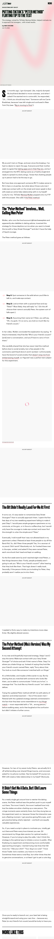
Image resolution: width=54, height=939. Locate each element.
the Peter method (32, 198)
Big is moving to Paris (23, 105)
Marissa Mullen (27, 195)
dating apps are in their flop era (30, 169)
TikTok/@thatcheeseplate (8, 442)
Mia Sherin (8, 25)
